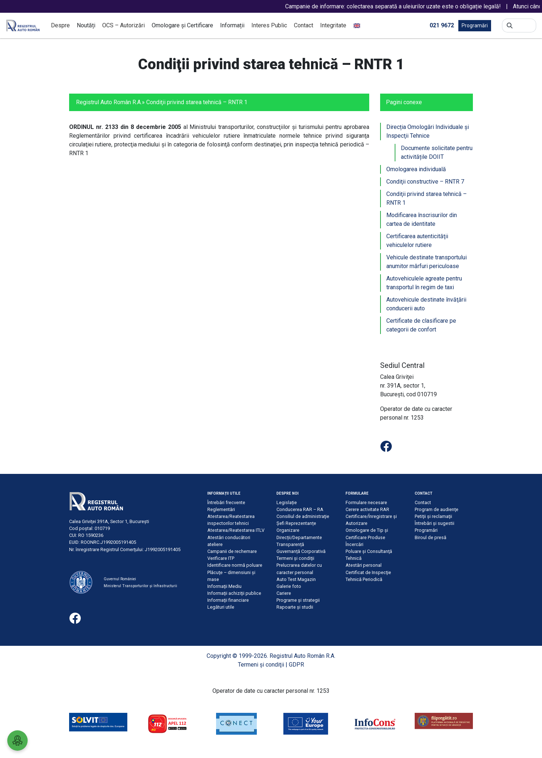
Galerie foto (288, 586)
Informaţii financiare (228, 600)
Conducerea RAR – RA (299, 509)
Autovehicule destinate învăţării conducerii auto (426, 304)
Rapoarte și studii (294, 607)
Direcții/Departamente (299, 537)
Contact (303, 25)
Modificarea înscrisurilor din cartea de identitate (421, 219)
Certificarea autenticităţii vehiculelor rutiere (417, 240)
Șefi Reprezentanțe (296, 523)
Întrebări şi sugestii (434, 523)
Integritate (333, 25)
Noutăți (86, 25)
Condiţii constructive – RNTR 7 (425, 181)
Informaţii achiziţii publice (234, 593)
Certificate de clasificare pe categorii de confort (421, 325)
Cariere (283, 593)
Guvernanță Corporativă (301, 551)
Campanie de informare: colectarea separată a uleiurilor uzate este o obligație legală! (404, 6)
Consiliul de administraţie (302, 516)
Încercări (354, 544)
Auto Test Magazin (296, 579)
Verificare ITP (220, 558)
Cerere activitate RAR (367, 509)
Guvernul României (120, 579)
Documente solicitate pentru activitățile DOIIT (437, 152)
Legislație (286, 502)
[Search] (524, 25)
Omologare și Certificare (182, 25)
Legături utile (220, 607)
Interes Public (269, 25)
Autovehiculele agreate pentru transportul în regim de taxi (424, 283)
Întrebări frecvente (226, 502)
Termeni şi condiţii (295, 558)
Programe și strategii (298, 600)
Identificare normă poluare (234, 565)
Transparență (290, 544)
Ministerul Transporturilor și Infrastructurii (140, 586)
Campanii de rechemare (232, 551)
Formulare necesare (366, 502)
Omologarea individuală (416, 169)
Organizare (287, 530)
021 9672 (442, 24)
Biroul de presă (430, 537)
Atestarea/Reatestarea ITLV (235, 530)
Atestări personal (364, 565)
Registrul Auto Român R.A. (109, 102)
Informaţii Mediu (224, 586)
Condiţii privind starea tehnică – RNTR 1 (426, 198)
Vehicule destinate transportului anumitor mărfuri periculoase (426, 262)
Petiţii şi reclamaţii (433, 516)
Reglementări (221, 509)
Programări (475, 25)
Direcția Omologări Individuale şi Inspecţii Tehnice (427, 131)
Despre (60, 25)
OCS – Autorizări (123, 25)
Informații (232, 25)
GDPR (296, 664)
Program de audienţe (436, 509)
